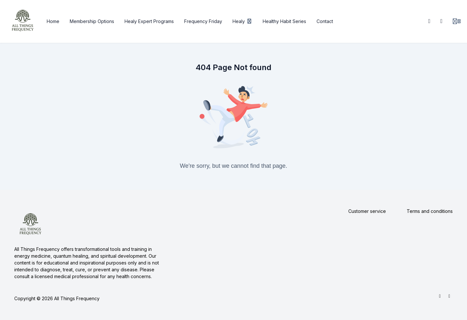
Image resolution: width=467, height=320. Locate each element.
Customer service (367, 211)
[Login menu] (457, 21)
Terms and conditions (430, 211)
